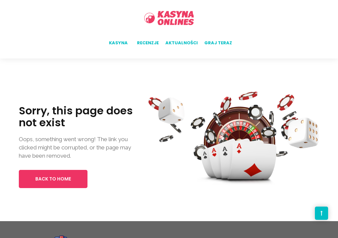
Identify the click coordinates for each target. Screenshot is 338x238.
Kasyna (118, 43)
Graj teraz (218, 43)
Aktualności (181, 43)
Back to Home (53, 179)
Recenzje (148, 43)
